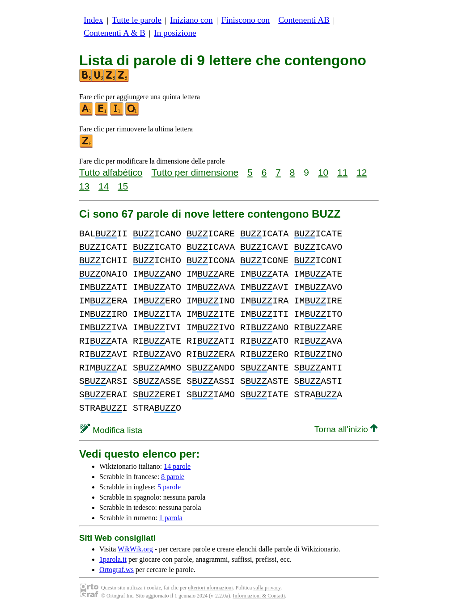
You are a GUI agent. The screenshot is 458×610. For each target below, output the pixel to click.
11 (342, 172)
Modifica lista (111, 430)
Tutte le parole (136, 20)
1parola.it (113, 559)
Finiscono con (245, 20)
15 (123, 186)
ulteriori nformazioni (210, 588)
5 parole (169, 487)
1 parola (170, 518)
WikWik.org (135, 549)
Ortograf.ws (116, 569)
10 (323, 172)
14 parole (177, 466)
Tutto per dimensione (194, 172)
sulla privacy (266, 588)
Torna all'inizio (345, 429)
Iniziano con (191, 20)
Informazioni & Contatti (259, 596)
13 (84, 186)
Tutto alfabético (110, 172)
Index (93, 20)
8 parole (172, 476)
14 (103, 186)
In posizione (175, 33)
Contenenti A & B (114, 33)
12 (361, 172)
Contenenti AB (304, 20)
